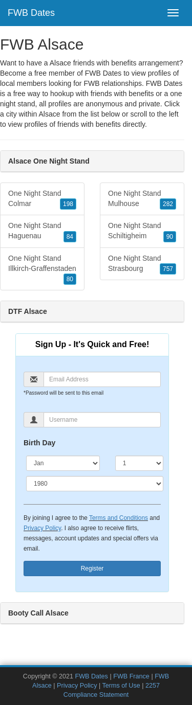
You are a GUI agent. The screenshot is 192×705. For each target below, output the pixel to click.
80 (70, 279)
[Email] (102, 379)
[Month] (63, 463)
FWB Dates (31, 13)
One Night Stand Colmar (42, 199)
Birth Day (39, 443)
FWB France (131, 676)
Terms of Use (121, 685)
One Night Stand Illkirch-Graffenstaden (42, 269)
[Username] (102, 419)
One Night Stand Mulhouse (142, 199)
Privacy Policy (42, 528)
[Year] (94, 483)
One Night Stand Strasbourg (142, 264)
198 (68, 204)
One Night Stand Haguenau (42, 231)
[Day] (139, 463)
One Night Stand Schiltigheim (142, 231)
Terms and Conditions (118, 517)
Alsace (49, 114)
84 (70, 236)
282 (168, 204)
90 (169, 236)
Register (92, 568)
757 (168, 268)
